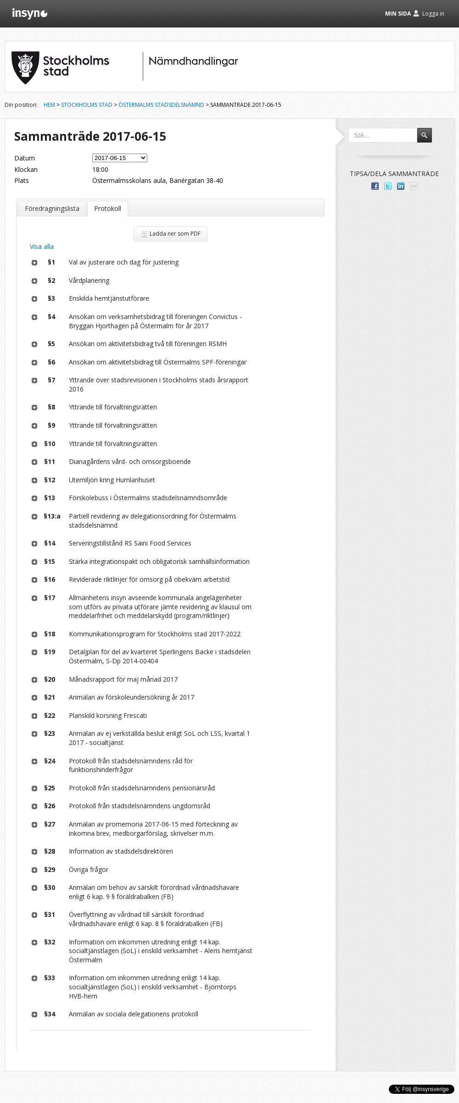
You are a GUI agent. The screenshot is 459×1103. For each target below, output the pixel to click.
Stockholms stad (86, 105)
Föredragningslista (52, 208)
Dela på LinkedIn (400, 186)
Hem (49, 105)
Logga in (433, 13)
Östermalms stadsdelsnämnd (161, 105)
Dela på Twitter (388, 186)
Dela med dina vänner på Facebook (375, 186)
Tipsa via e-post (413, 186)
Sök (428, 139)
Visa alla (42, 246)
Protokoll (107, 208)
